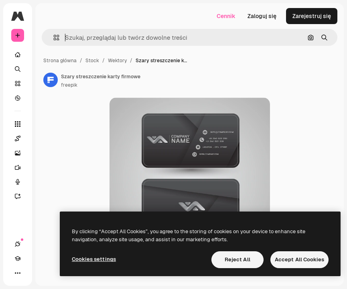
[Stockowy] (17, 83)
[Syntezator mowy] (21, 181)
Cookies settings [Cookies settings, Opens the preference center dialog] (94, 259)
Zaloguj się (262, 16)
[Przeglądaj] (17, 98)
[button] (53, 38)
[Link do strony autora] (50, 80)
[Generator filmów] (21, 167)
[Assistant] (21, 196)
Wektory (117, 60)
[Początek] (17, 54)
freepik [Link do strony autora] (69, 85)
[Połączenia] (17, 244)
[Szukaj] (17, 69)
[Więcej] (17, 273)
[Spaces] (21, 138)
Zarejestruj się (311, 16)
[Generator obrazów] (21, 153)
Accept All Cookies (299, 259)
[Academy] (17, 258)
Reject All (237, 259)
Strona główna (60, 60)
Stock (92, 60)
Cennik (226, 16)
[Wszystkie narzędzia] (17, 124)
